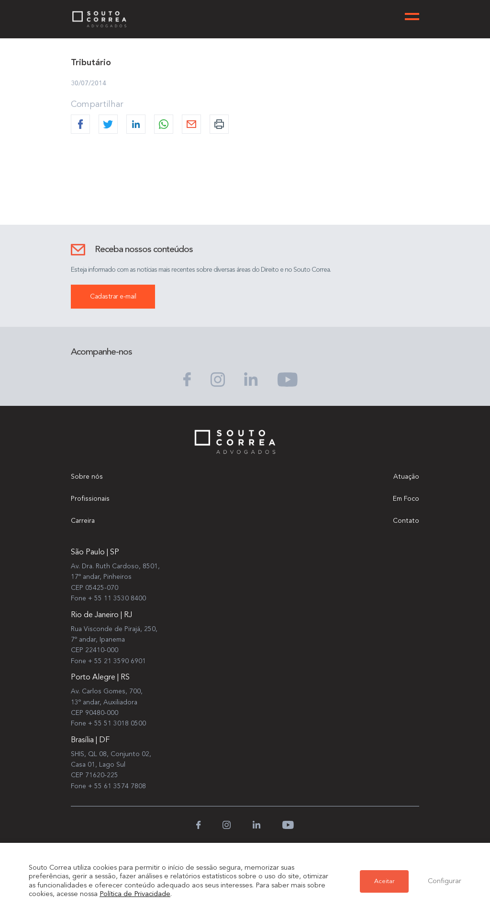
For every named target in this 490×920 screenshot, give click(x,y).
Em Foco (406, 498)
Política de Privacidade (135, 894)
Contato (406, 521)
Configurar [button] (444, 881)
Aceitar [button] (384, 881)
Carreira (83, 521)
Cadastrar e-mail (113, 296)
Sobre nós (87, 476)
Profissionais (90, 498)
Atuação (406, 476)
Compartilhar (97, 104)
